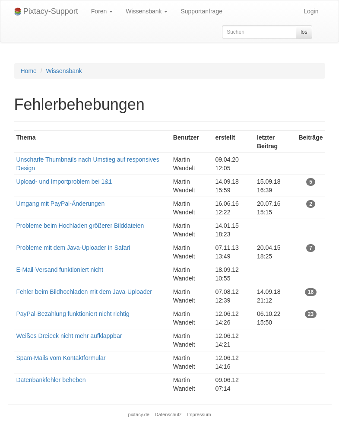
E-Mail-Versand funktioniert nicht (60, 269)
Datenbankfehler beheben (51, 379)
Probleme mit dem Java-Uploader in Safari (73, 247)
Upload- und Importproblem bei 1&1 (64, 181)
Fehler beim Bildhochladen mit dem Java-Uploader (84, 291)
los (304, 32)
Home (29, 70)
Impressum (199, 414)
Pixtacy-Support (46, 11)
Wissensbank (147, 11)
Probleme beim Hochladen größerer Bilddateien (80, 225)
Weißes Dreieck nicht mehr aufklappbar (69, 335)
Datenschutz (168, 414)
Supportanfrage (201, 11)
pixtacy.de (139, 414)
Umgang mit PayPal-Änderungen (60, 203)
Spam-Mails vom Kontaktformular (61, 357)
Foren (102, 11)
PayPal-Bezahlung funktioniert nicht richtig (73, 313)
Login (311, 11)
